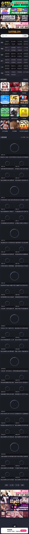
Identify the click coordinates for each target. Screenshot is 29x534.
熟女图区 (19, 62)
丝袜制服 (13, 50)
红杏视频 (7, 74)
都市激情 (7, 66)
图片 (2, 61)
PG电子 (7, 41)
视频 (2, 48)
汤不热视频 (26, 72)
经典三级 (13, 56)
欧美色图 (19, 59)
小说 (2, 67)
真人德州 (13, 41)
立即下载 (23, 530)
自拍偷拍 (13, 47)
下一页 (17, 485)
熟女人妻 (7, 50)
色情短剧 (13, 74)
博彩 (2, 42)
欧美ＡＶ (19, 47)
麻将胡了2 (7, 44)
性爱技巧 (26, 68)
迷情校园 (7, 68)
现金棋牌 (19, 44)
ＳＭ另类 (26, 50)
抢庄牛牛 (26, 44)
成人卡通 (19, 53)
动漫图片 (26, 59)
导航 (2, 73)
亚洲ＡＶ (7, 47)
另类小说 (13, 68)
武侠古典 (26, 66)
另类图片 (26, 62)
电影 (2, 55)
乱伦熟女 (19, 56)
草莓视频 (19, 72)
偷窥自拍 (7, 59)
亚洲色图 (13, 59)
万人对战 (19, 41)
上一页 (11, 485)
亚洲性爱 (7, 53)
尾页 (22, 485)
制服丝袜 (7, 56)
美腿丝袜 (7, 62)
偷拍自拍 (13, 53)
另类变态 (26, 56)
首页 (6, 485)
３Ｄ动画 (26, 47)
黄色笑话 (19, 68)
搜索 (25, 35)
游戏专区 (26, 41)
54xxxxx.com (14, 31)
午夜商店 (13, 72)
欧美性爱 (26, 53)
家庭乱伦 (13, 66)
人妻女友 (19, 66)
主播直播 (19, 50)
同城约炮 (7, 72)
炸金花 (13, 44)
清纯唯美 (13, 62)
